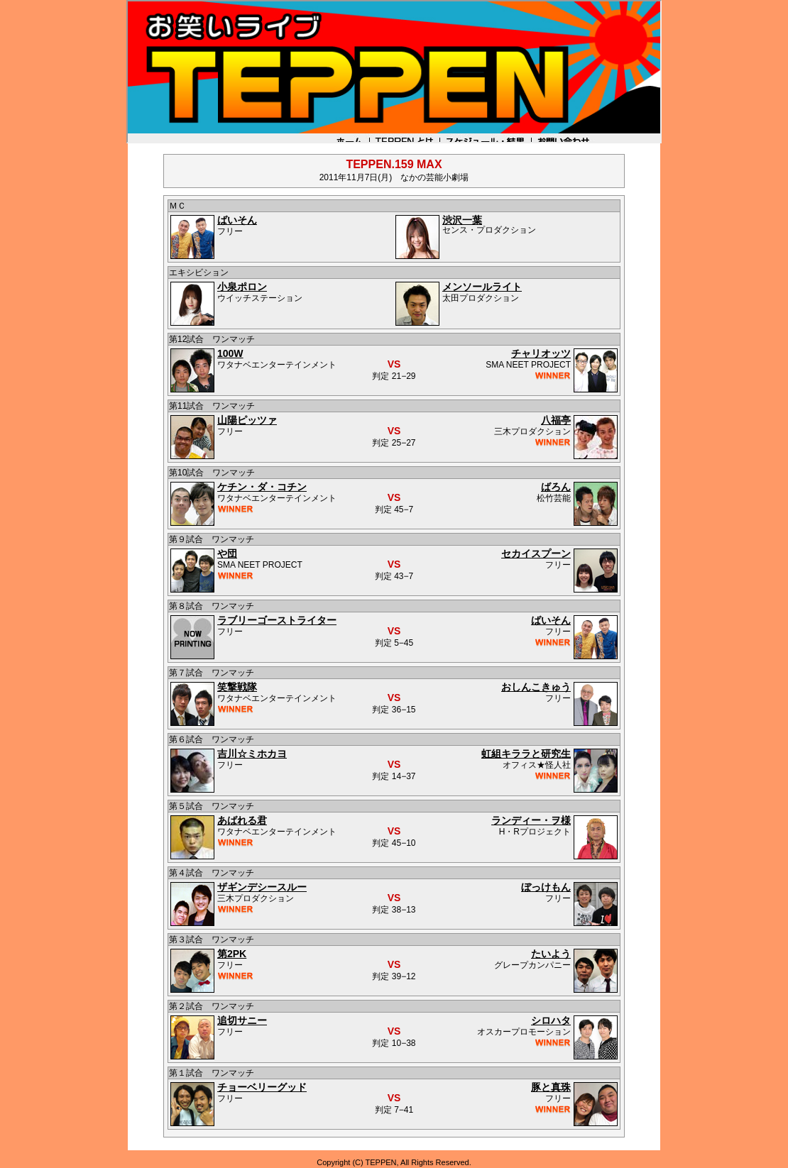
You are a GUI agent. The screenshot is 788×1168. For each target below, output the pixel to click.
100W (230, 353)
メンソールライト (482, 286)
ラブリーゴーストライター (276, 620)
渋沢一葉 (462, 220)
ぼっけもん (546, 887)
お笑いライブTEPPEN (394, 71)
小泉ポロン (242, 286)
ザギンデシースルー (262, 887)
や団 (227, 553)
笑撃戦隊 (237, 687)
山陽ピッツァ (247, 420)
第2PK (231, 953)
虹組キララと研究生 (526, 753)
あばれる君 (242, 820)
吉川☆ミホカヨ (252, 753)
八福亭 (556, 420)
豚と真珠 (551, 1087)
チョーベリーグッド (262, 1087)
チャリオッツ (541, 353)
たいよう (551, 953)
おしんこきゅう (536, 687)
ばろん (556, 486)
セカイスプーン (536, 553)
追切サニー (242, 1020)
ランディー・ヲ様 (531, 820)
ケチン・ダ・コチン (262, 486)
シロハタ (551, 1020)
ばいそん (237, 220)
